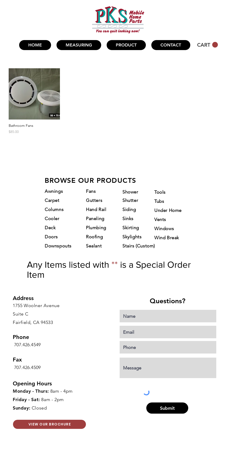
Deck (50, 227)
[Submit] (167, 408)
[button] (126, 45)
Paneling (95, 218)
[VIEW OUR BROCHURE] (49, 424)
